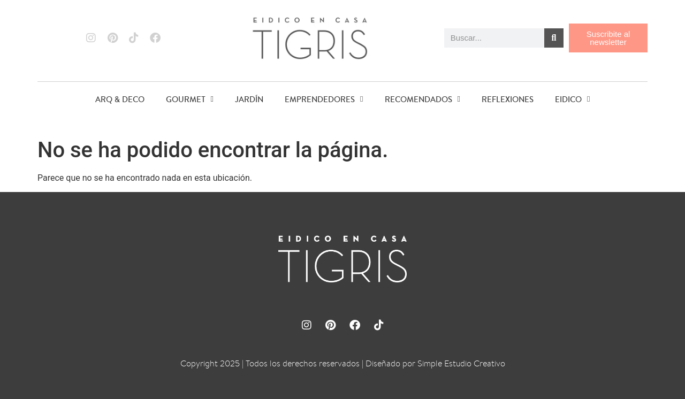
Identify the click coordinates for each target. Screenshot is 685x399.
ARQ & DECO (119, 99)
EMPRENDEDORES (324, 99)
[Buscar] (554, 38)
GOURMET (190, 99)
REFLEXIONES (508, 99)
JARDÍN (249, 99)
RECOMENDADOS (422, 99)
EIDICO (572, 99)
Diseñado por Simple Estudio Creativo (435, 363)
